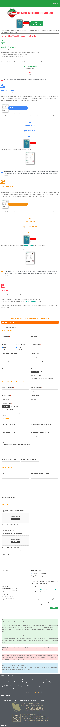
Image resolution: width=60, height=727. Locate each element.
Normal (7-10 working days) (39, 573)
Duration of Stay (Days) (9, 459)
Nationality (6, 361)
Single (19, 347)
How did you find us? (8, 497)
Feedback (42, 700)
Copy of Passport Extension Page (12, 533)
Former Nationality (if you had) (40, 361)
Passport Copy (7, 403)
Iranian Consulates (31, 301)
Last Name (34, 337)
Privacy (15, 700)
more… (3, 684)
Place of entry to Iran (8, 432)
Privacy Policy (44, 589)
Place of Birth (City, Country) (11, 353)
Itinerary (4, 440)
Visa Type (5, 570)
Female (5, 349)
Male (4, 347)
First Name (6, 337)
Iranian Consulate (28, 245)
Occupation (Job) (7, 369)
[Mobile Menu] (53, 3)
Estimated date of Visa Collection (41, 424)
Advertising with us (24, 700)
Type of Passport (36, 388)
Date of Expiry (35, 395)
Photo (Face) (35, 369)
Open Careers (34, 700)
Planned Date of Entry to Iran (40, 432)
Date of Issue (6, 395)
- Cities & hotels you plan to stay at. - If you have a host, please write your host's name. (30, 449)
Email (4, 473)
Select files (15, 518)
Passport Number (8, 388)
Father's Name (36, 344)
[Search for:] (57, 3)
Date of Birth (35, 353)
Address (5, 481)
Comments (5, 554)
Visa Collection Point (9, 424)
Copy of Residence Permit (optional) (13, 511)
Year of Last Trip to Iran (28, 459)
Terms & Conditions (6, 700)
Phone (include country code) (40, 473)
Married (19, 349)
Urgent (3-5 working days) (39, 575)
